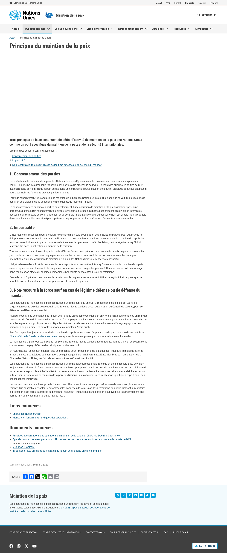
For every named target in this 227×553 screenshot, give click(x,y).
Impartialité (18, 161)
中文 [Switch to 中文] (168, 2)
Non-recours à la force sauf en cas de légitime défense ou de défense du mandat (57, 165)
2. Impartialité (22, 228)
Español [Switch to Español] (214, 2)
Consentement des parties (26, 156)
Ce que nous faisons (67, 29)
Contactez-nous (95, 532)
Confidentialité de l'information (62, 532)
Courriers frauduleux (123, 532)
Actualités (159, 29)
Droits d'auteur (150, 532)
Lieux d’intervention (98, 29)
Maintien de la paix (73, 15)
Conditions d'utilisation (23, 532)
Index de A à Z (180, 532)
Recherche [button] (207, 15)
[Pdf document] (69, 436)
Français (189, 2)
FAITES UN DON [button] (205, 546)
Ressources (180, 29)
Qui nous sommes (36, 29)
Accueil (16, 29)
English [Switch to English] (177, 2)
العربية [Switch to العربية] (159, 2)
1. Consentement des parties (34, 174)
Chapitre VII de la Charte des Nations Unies (33, 337)
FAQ (166, 532)
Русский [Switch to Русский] (202, 2)
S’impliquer (202, 29)
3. (11, 291)
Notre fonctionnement (132, 29)
